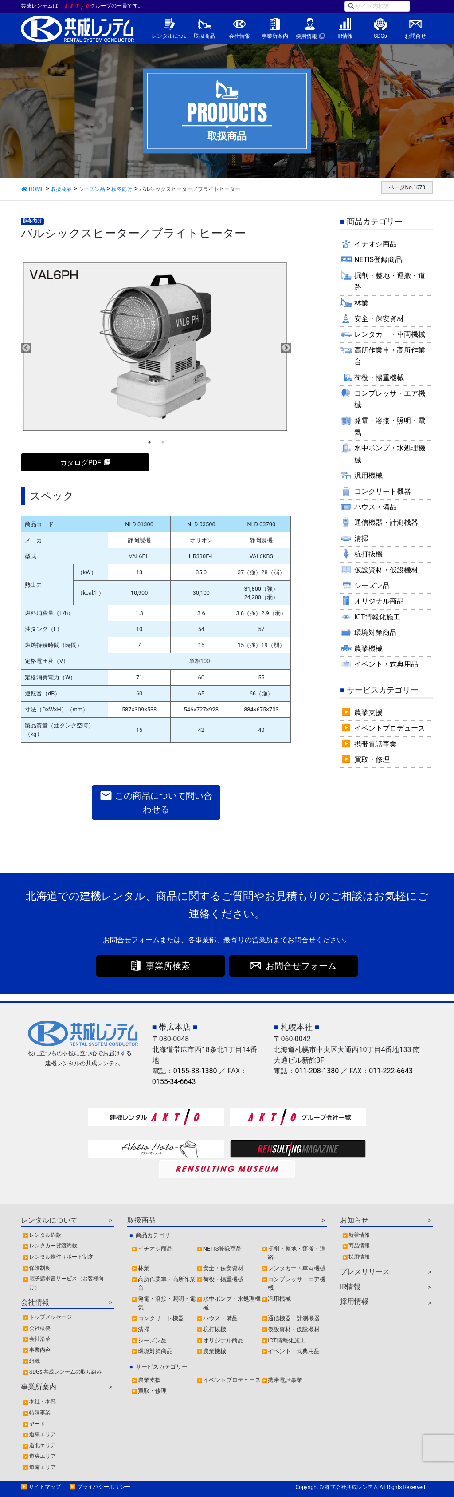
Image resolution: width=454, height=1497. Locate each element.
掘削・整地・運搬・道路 (389, 281)
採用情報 (306, 36)
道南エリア (42, 1467)
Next (286, 348)
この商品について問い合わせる (155, 801)
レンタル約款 (45, 1235)
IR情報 (345, 36)
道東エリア (42, 1434)
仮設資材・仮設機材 (386, 570)
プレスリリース (365, 1271)
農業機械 (368, 648)
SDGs (380, 36)
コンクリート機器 (382, 491)
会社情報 (239, 36)
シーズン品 (372, 585)
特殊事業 (40, 1413)
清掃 (361, 538)
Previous (26, 348)
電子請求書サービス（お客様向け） (66, 1283)
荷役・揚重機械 (379, 377)
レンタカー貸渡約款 (53, 1246)
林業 (361, 303)
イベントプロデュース (389, 728)
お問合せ (415, 36)
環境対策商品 (375, 632)
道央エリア (42, 1456)
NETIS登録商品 (378, 259)
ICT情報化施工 (377, 617)
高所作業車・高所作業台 (389, 356)
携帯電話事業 (375, 744)
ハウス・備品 (375, 507)
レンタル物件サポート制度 (61, 1257)
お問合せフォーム (301, 966)
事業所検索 (168, 966)
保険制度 (40, 1268)
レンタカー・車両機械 (389, 334)
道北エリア (42, 1445)
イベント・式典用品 (386, 664)
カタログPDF (80, 462)
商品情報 (359, 1246)
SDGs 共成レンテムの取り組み (65, 1372)
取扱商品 (204, 36)
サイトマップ (45, 1487)
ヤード (37, 1424)
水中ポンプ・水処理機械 (389, 454)
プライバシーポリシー (103, 1487)
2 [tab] (162, 442)
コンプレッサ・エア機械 (389, 399)
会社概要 (40, 1328)
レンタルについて (169, 36)
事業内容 (40, 1350)
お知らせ (354, 1220)
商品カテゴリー (156, 1235)
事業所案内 (275, 36)
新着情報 (359, 1235)
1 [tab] (149, 442)
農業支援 (368, 712)
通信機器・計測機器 (386, 522)
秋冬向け (32, 221)
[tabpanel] (156, 347)
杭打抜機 (368, 554)
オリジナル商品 (379, 601)
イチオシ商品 (375, 244)
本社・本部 (42, 1401)
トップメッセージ (50, 1317)
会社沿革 (40, 1339)
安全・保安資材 (379, 318)
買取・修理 (372, 759)
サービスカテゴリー (162, 1366)
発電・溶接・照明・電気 (389, 427)
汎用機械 (368, 475)
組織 (34, 1361)
